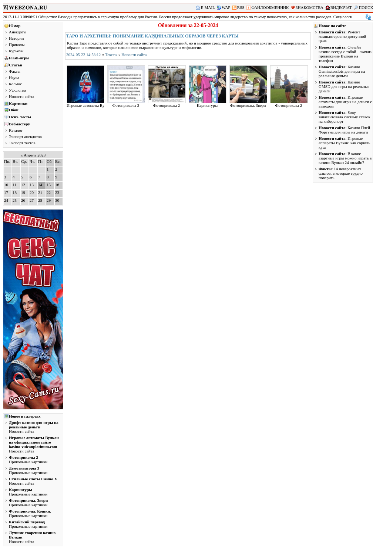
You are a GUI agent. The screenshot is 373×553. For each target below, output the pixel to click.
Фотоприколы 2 (126, 105)
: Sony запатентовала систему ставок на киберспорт (344, 117)
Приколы (16, 44)
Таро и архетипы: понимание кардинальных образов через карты (152, 36)
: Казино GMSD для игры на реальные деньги (344, 86)
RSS (241, 7)
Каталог (16, 130)
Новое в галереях (25, 416)
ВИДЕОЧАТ (341, 7)
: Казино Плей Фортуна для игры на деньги (344, 129)
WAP (226, 7)
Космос (15, 84)
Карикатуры (207, 105)
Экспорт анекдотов (25, 136)
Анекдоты (17, 32)
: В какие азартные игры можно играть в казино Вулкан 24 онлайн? (345, 158)
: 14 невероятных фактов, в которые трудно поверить (341, 173)
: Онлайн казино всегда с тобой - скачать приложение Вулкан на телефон (345, 54)
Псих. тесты (20, 117)
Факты (14, 71)
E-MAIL (208, 7)
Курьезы (16, 51)
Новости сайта (21, 96)
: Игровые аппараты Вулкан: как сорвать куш (344, 142)
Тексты (111, 54)
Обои (14, 110)
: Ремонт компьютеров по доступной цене (342, 36)
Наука (14, 77)
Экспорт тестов (22, 143)
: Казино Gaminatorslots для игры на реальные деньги (342, 71)
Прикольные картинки (28, 459)
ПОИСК (366, 7)
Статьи (15, 65)
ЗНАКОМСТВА (309, 7)
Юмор (14, 25)
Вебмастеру (19, 124)
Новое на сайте (332, 25)
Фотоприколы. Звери (248, 105)
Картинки (18, 103)
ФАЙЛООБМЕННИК (270, 7)
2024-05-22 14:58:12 (83, 54)
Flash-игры (19, 58)
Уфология (17, 90)
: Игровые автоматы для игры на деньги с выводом (345, 101)
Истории (16, 38)
